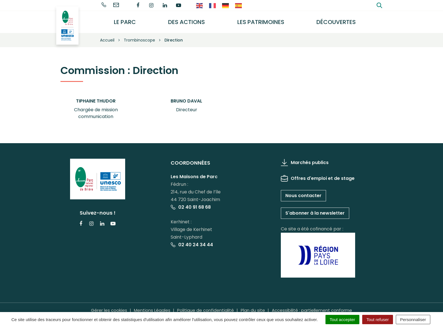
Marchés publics (305, 159)
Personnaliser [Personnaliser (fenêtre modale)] (413, 319)
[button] (95, 106)
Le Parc (129, 21)
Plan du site (253, 307)
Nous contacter (303, 192)
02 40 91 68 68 (191, 204)
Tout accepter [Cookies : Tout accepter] (342, 319)
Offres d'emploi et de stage (318, 175)
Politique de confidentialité (205, 307)
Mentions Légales (152, 307)
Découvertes (337, 21)
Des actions (189, 21)
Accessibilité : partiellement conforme (312, 307)
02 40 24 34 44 (192, 242)
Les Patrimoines (262, 21)
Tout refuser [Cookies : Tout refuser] (377, 319)
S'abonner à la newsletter (315, 210)
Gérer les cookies (109, 307)
